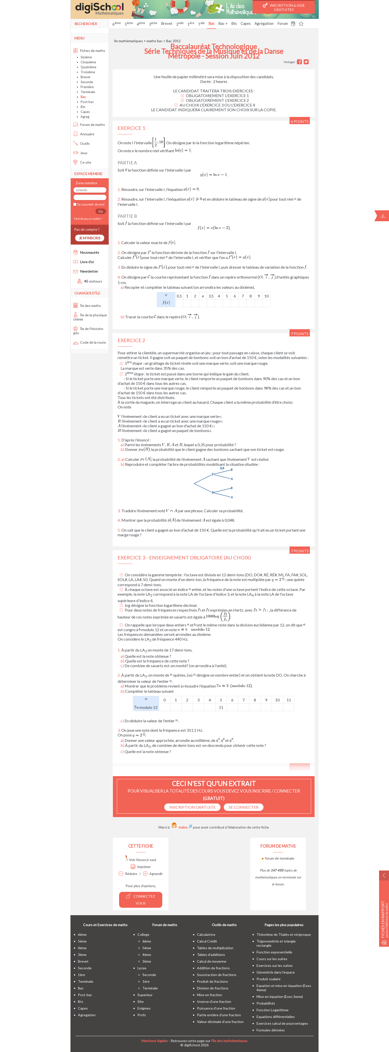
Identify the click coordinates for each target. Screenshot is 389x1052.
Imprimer (140, 867)
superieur (145, 995)
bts (80, 1001)
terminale (85, 981)
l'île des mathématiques (229, 1041)
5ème (82, 941)
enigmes (144, 1008)
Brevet (166, 23)
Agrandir (153, 873)
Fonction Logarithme (273, 1010)
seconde (85, 968)
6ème (82, 934)
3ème (82, 954)
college (143, 934)
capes (83, 1008)
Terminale (88, 92)
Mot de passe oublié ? (87, 218)
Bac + (222, 23)
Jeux (80, 153)
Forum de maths (89, 124)
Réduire (128, 873)
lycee (141, 968)
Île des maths (87, 305)
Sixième (86, 57)
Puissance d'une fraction (216, 1008)
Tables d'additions (211, 954)
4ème (82, 948)
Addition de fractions (213, 968)
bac (81, 988)
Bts (234, 23)
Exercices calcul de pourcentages (282, 1023)
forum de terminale (278, 858)
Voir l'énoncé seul (140, 860)
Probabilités (266, 1003)
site (140, 1001)
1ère (81, 975)
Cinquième (88, 62)
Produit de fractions (212, 981)
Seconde (87, 82)
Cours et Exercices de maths (105, 925)
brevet (83, 961)
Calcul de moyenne (211, 961)
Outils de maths (224, 925)
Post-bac (87, 102)
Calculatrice (206, 934)
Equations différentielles (276, 1017)
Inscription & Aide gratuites (284, 7)
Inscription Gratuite (192, 807)
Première (87, 87)
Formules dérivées (271, 1030)
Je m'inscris (89, 238)
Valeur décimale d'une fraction (220, 1021)
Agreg (85, 117)
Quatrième (88, 67)
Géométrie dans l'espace (276, 972)
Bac (211, 23)
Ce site (82, 162)
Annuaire (83, 134)
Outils (81, 143)
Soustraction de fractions (216, 975)
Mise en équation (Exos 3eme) (280, 996)
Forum (282, 23)
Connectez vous (140, 899)
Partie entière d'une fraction (219, 1015)
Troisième (88, 72)
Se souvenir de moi (90, 204)
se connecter (244, 807)
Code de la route (89, 342)
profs (141, 1015)
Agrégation (264, 23)
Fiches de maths (89, 50)
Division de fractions (212, 988)
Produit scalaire (269, 979)
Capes (246, 23)
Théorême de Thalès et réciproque (284, 934)
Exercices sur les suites (275, 965)
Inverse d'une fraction (214, 1001)
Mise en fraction (209, 995)
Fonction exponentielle (274, 952)
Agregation (87, 1015)
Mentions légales (154, 1041)
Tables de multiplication (215, 948)
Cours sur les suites (272, 959)
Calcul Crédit (207, 941)
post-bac (85, 995)
